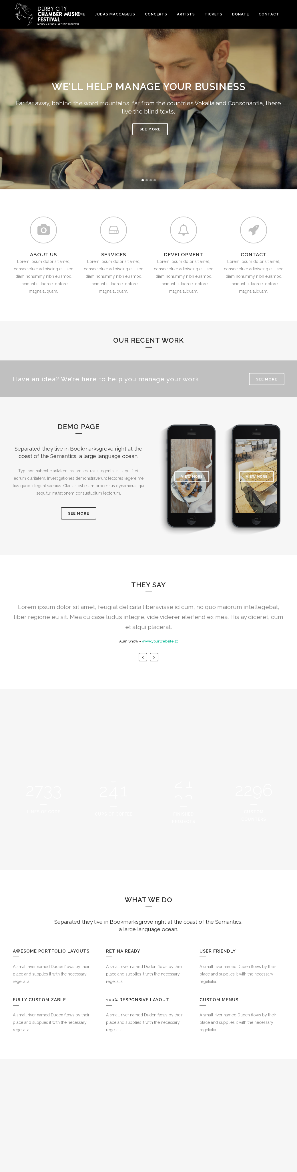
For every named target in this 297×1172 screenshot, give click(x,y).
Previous (143, 730)
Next (154, 730)
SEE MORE (150, 129)
